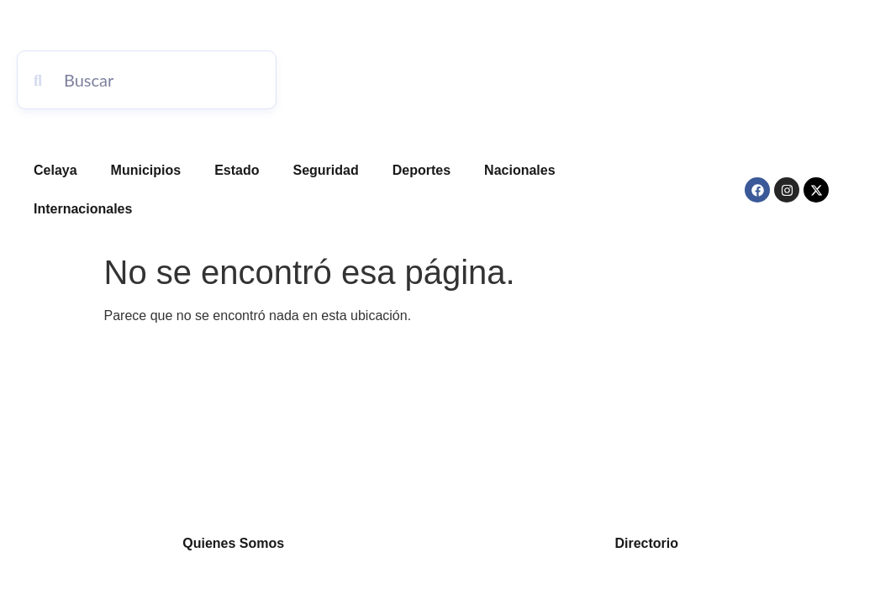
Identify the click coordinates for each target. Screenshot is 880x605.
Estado (236, 170)
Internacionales (83, 209)
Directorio (646, 543)
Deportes (422, 170)
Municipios (146, 170)
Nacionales (519, 170)
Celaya (55, 170)
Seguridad (326, 170)
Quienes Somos (233, 543)
